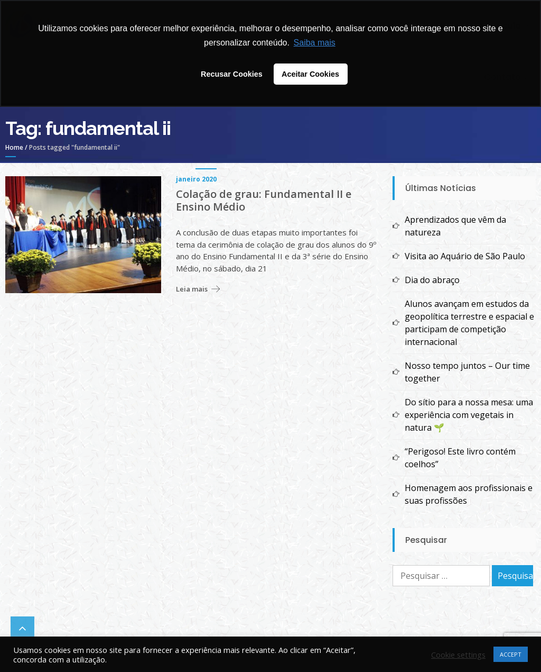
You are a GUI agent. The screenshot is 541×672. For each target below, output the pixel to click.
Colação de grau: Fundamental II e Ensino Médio (263, 200)
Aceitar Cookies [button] (310, 74)
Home (14, 147)
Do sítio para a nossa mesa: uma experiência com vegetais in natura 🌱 (469, 414)
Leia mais (192, 289)
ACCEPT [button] (510, 654)
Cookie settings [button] (458, 654)
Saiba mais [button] (314, 42)
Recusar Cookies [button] (232, 74)
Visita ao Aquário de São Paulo (465, 256)
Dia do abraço (432, 280)
